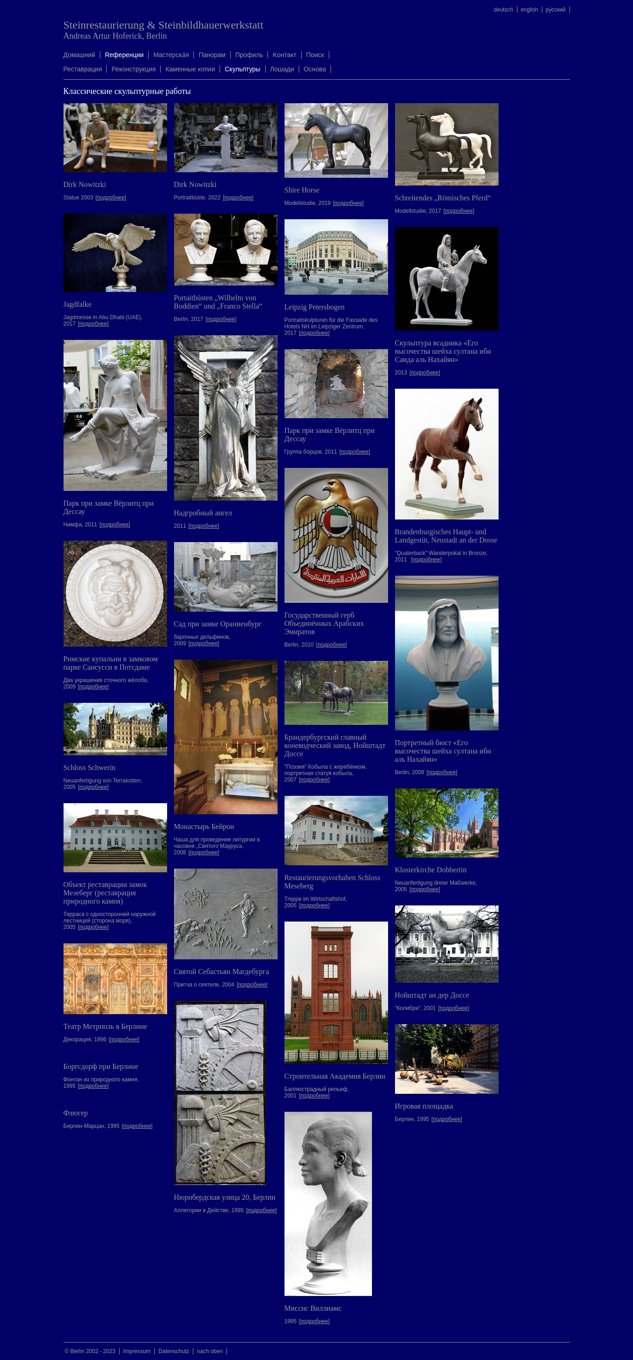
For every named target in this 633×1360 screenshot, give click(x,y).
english (529, 9)
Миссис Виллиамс (313, 1308)
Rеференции (124, 54)
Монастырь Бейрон (204, 826)
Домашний (79, 54)
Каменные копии (190, 69)
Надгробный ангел (203, 513)
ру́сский (555, 9)
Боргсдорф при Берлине (101, 1066)
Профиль (249, 54)
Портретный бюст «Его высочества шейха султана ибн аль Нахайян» (443, 751)
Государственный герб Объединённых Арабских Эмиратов (324, 623)
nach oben (210, 1351)
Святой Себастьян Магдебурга (221, 971)
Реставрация (83, 69)
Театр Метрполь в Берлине (105, 1026)
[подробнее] (110, 197)
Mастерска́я (171, 54)
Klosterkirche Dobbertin (431, 870)
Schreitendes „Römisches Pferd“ (443, 198)
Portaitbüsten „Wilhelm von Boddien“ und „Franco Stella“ (218, 302)
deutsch (503, 9)
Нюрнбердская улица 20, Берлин (225, 1197)
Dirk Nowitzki (85, 184)
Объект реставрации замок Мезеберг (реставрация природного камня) (105, 893)
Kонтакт (284, 54)
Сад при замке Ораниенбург (218, 624)
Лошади (282, 69)
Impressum (137, 1351)
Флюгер (76, 1113)
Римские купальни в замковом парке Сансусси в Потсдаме (111, 663)
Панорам (212, 54)
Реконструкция (133, 69)
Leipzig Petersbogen (315, 307)
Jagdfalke (78, 304)
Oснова (315, 69)
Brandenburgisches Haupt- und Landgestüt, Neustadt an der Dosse (446, 536)
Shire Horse (302, 190)
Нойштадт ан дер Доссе (432, 995)
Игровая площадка (424, 1106)
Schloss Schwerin (90, 767)
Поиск (315, 54)
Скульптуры (242, 69)
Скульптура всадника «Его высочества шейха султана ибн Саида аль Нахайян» (443, 351)
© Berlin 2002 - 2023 (90, 1351)
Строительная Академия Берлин (335, 1076)
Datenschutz (173, 1351)
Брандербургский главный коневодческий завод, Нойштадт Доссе (335, 745)
